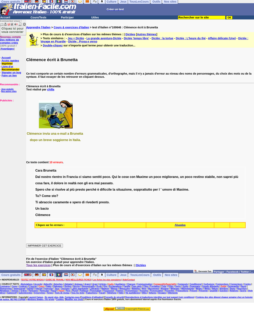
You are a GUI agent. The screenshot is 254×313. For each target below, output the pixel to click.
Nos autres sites (8, 91)
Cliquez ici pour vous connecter (12, 30)
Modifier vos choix (74, 299)
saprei (228, 177)
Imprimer (7, 63)
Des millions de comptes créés (10, 39)
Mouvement (153, 288)
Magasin (105, 288)
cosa (38, 183)
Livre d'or (7, 66)
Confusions (208, 284)
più (236, 177)
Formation (155, 286)
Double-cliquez (53, 45)
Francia (72, 177)
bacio (44, 208)
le (119, 177)
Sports (243, 291)
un (151, 177)
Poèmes (119, 291)
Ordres (23, 291)
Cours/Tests (38, 17)
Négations (5, 291)
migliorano (170, 177)
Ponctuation (96, 291)
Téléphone (112, 293)
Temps (50, 293)
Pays (68, 291)
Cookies (60, 299)
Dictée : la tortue (162, 38)
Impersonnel (19, 288)
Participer (67, 17)
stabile (210, 177)
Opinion (15, 291)
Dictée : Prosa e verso (82, 41)
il (52, 183)
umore (167, 189)
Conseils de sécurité (114, 297)
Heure (243, 286)
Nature (215, 288)
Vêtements (173, 293)
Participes (33, 291)
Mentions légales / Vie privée (40, 299)
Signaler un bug (11, 72)
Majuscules (124, 288)
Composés (183, 284)
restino (198, 177)
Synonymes (39, 293)
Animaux (78, 284)
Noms (233, 288)
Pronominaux (131, 291)
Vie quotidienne (132, 293)
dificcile (106, 189)
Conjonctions (222, 284)
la (114, 189)
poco (106, 177)
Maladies (136, 288)
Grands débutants (210, 286)
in (64, 177)
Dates (48, 286)
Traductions (91, 293)
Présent (193, 291)
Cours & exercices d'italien (71, 27)
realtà (72, 183)
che (48, 189)
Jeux (123, 275)
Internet (39, 288)
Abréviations (27, 284)
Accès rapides (10, 60)
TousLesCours (139, 275)
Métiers (199, 288)
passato (107, 183)
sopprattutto (143, 189)
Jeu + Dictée (76, 38)
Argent (87, 284)
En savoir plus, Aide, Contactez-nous (62, 297)
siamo (86, 177)
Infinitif (30, 288)
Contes (247, 284)
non (219, 177)
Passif (54, 291)
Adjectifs (48, 284)
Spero (39, 189)
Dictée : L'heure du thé (191, 38)
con (132, 177)
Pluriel (75, 291)
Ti (36, 202)
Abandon (180, 225)
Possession (108, 291)
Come (46, 196)
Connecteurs (236, 284)
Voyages (162, 293)
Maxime (142, 177)
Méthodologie (187, 288)
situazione (124, 189)
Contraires (5, 286)
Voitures (152, 293)
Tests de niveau (62, 293)
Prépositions (182, 291)
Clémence (42, 215)
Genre (178, 286)
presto (80, 189)
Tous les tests (77, 293)
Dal (37, 177)
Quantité (214, 291)
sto (53, 196)
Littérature (95, 288)
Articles (103, 284)
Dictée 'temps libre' (136, 38)
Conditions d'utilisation (92, 297)
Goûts (185, 286)
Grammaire (195, 286)
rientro (57, 177)
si (53, 189)
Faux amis (137, 286)
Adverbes (58, 284)
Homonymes (6, 288)
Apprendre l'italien (38, 27)
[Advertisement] (12, 122)
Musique (165, 288)
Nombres (224, 288)
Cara (38, 170)
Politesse (84, 291)
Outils (157, 275)
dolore (59, 183)
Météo (207, 288)
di (174, 189)
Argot (95, 284)
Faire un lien (9, 75)
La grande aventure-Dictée (104, 38)
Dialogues (58, 286)
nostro (46, 177)
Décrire (76, 286)
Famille (126, 286)
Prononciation (156, 291)
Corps (14, 286)
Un (37, 208)
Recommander (10, 69)
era (91, 183)
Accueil (5, 17)
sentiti (97, 177)
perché (91, 189)
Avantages (7, 48)
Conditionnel (196, 284)
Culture (111, 275)
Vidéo (121, 293)
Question (223, 291)
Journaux (65, 288)
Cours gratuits (10, 275)
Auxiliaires (120, 284)
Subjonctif (12, 293)
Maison (114, 288)
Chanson (131, 284)
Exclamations (115, 286)
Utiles (95, 17)
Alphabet (68, 284)
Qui (114, 177)
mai (97, 183)
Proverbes (170, 291)
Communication (144, 284)
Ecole (99, 286)
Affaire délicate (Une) (222, 38)
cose (125, 177)
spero (76, 202)
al (67, 189)
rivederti (92, 202)
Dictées (130, 34)
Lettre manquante (79, 288)
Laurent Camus (36, 297)
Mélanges (175, 288)
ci (80, 177)
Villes (144, 293)
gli (86, 183)
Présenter (203, 291)
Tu (37, 196)
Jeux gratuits (7, 89)
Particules (44, 291)
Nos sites (171, 275)
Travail (102, 293)
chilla (50, 89)
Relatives (234, 291)
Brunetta (49, 170)
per (155, 189)
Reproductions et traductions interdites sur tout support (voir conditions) (159, 297)
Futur (164, 286)
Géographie (233, 286)
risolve (60, 189)
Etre (105, 286)
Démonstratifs (88, 286)
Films (145, 286)
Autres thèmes (146, 34)
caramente (61, 202)
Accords (38, 284)
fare (46, 183)
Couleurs (23, 286)
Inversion (48, 288)
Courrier (33, 286)
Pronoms (144, 291)
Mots (144, 288)
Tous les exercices (38, 265)
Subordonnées (25, 293)
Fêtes (170, 286)
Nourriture (242, 288)
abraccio (45, 202)
